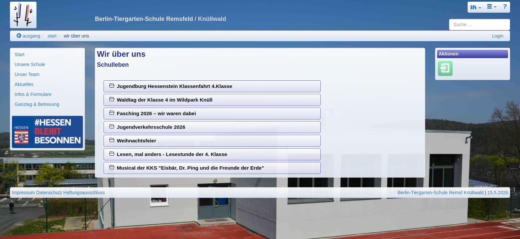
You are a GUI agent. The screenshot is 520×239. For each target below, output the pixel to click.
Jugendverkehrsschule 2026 (147, 127)
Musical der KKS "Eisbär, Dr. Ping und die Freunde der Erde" (186, 168)
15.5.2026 (497, 192)
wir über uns (76, 36)
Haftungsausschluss (84, 192)
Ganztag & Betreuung (37, 104)
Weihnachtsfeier (132, 140)
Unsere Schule (30, 64)
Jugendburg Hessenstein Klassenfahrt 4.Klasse (170, 86)
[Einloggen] (445, 68)
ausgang (28, 36)
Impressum (23, 192)
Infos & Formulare (33, 94)
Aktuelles (24, 84)
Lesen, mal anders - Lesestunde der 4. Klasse (168, 154)
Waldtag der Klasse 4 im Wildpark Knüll (161, 100)
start (51, 36)
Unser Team (27, 74)
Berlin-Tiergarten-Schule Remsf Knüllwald (441, 192)
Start (20, 54)
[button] (476, 7)
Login (497, 36)
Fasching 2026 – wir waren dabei (152, 113)
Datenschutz (49, 192)
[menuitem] (47, 54)
